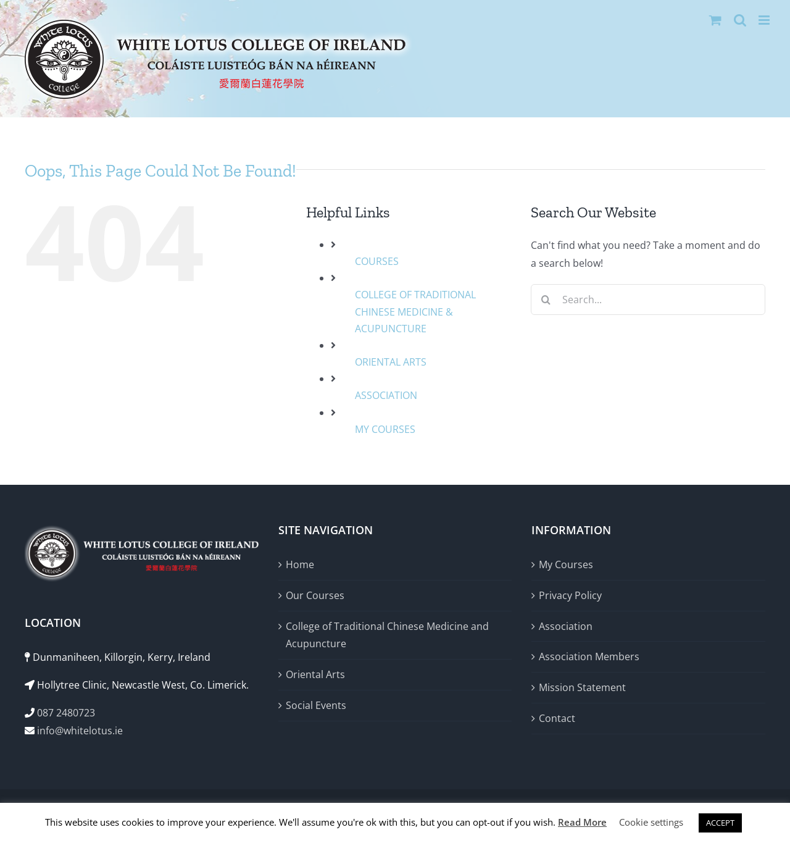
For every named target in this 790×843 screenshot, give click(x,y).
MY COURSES (385, 429)
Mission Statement (582, 687)
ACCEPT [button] (720, 822)
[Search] (546, 299)
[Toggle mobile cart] (715, 20)
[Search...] (648, 299)
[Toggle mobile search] (740, 20)
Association (565, 626)
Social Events (316, 705)
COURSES (377, 261)
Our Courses (315, 595)
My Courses (566, 564)
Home (300, 564)
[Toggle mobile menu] (765, 20)
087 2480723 (66, 712)
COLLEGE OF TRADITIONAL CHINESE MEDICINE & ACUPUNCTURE (415, 311)
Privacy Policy (570, 595)
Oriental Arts (315, 674)
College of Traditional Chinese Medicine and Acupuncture (387, 635)
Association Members (589, 656)
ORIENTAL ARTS (390, 362)
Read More (582, 822)
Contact (557, 718)
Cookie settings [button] (651, 822)
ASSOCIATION (386, 395)
